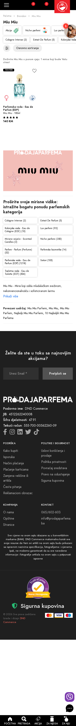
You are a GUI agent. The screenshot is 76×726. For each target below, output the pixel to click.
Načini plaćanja (13, 463)
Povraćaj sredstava (54, 468)
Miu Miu (53, 308)
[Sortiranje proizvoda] (27, 48)
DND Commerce (14, 620)
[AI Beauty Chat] (69, 708)
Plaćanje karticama (15, 469)
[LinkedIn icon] (20, 433)
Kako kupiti (10, 451)
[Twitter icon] (28, 433)
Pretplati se (57, 373)
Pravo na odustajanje (55, 474)
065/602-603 (51, 512)
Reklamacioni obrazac (18, 493)
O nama (8, 512)
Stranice (8, 525)
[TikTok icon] (36, 433)
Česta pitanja (12, 487)
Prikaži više (10, 296)
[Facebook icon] (5, 433)
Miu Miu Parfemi (37, 308)
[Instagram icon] (12, 433)
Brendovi (21, 16)
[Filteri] (6, 48)
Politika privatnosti (53, 462)
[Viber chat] (69, 697)
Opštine (8, 518)
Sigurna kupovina (52, 480)
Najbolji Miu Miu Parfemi (28, 313)
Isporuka (9, 457)
